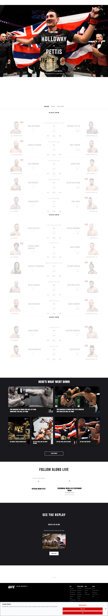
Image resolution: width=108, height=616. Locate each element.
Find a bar (54, 553)
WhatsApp (79, 594)
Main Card (46, 106)
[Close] (105, 608)
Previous (4, 35)
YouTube (79, 596)
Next (103, 35)
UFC (70, 586)
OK (82, 612)
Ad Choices (94, 592)
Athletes (19, 5)
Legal (93, 586)
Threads (79, 592)
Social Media (80, 586)
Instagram (79, 590)
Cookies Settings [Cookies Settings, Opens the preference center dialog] (82, 605)
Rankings (13, 5)
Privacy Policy (95, 590)
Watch (82, 5)
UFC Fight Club (73, 600)
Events (6, 5)
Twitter (79, 600)
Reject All (82, 609)
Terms (93, 588)
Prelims (53, 106)
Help (86, 586)
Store (71, 598)
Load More (54, 453)
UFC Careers (72, 592)
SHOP (96, 5)
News (25, 5)
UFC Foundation (73, 590)
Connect (76, 5)
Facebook (79, 588)
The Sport (72, 588)
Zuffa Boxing (90, 5)
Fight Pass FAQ (88, 588)
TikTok (78, 598)
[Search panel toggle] (100, 5)
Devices (86, 590)
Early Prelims (60, 106)
